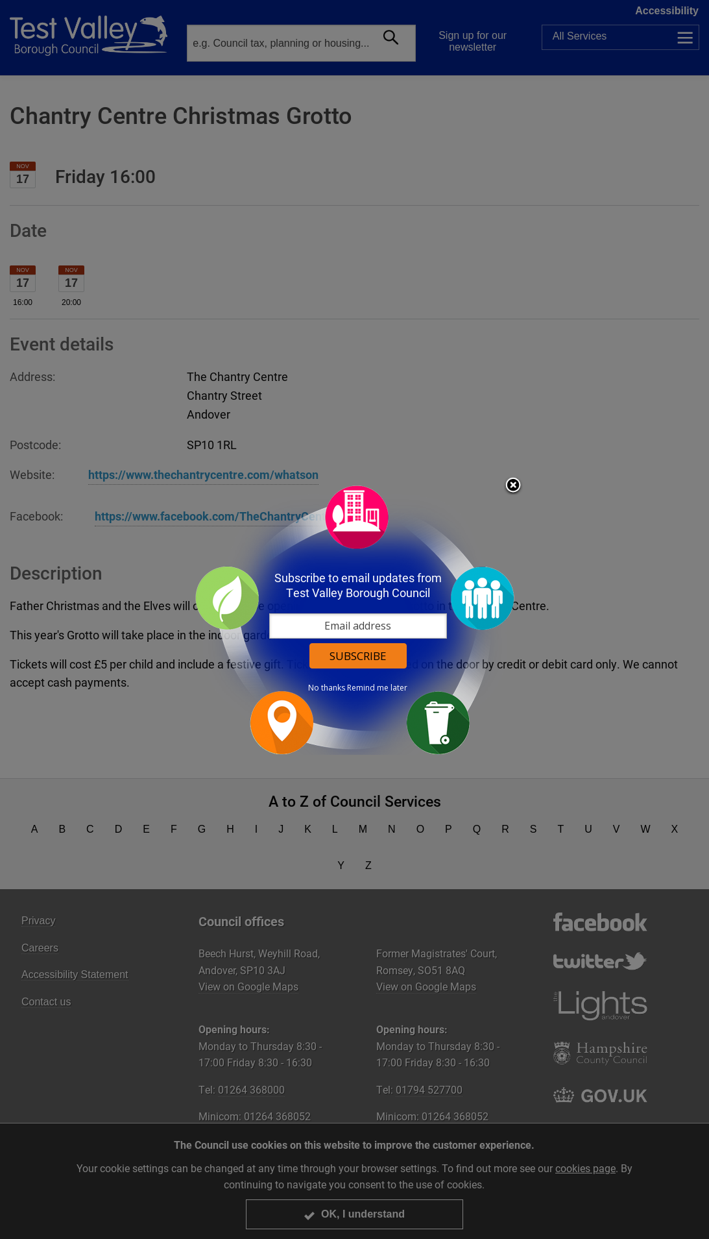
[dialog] (355, 619)
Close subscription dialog (513, 486)
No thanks (326, 688)
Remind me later (377, 688)
